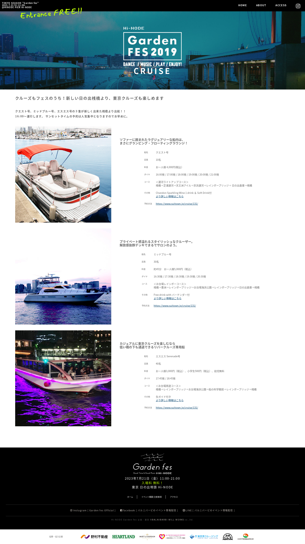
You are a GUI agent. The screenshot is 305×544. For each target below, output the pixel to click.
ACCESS (281, 5)
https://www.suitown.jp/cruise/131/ (177, 203)
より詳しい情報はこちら (170, 196)
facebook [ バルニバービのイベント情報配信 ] (149, 510)
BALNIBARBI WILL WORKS (168, 520)
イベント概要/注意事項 (151, 496)
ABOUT (261, 5)
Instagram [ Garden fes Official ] (93, 510)
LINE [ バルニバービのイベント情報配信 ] (209, 510)
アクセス (174, 496)
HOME (242, 5)
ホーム (130, 496)
